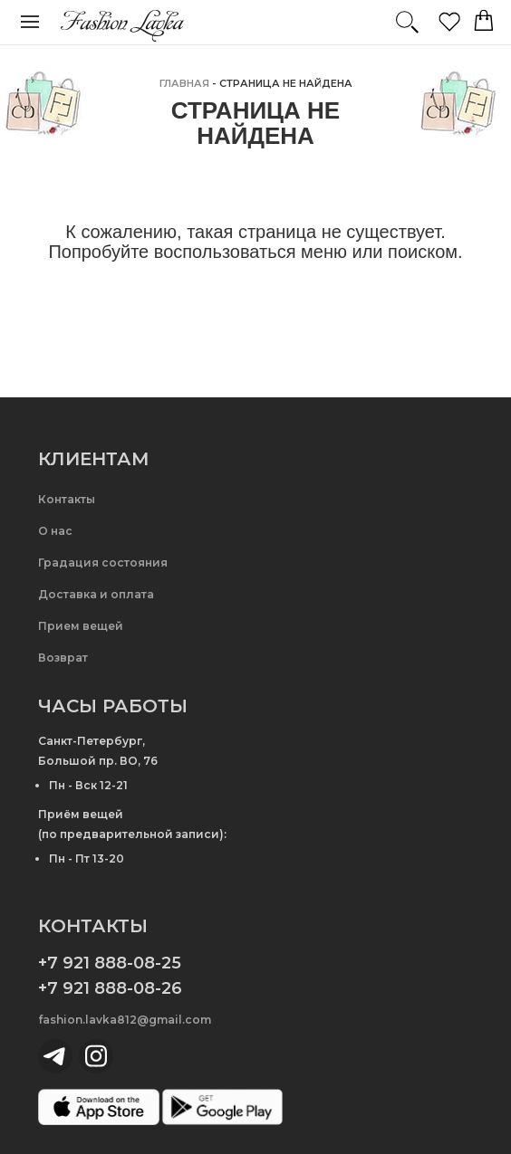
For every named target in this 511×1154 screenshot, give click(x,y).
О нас (55, 531)
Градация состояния (103, 562)
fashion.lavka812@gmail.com (124, 1019)
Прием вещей (80, 626)
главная (184, 83)
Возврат (63, 657)
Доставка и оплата (96, 594)
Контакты (66, 499)
